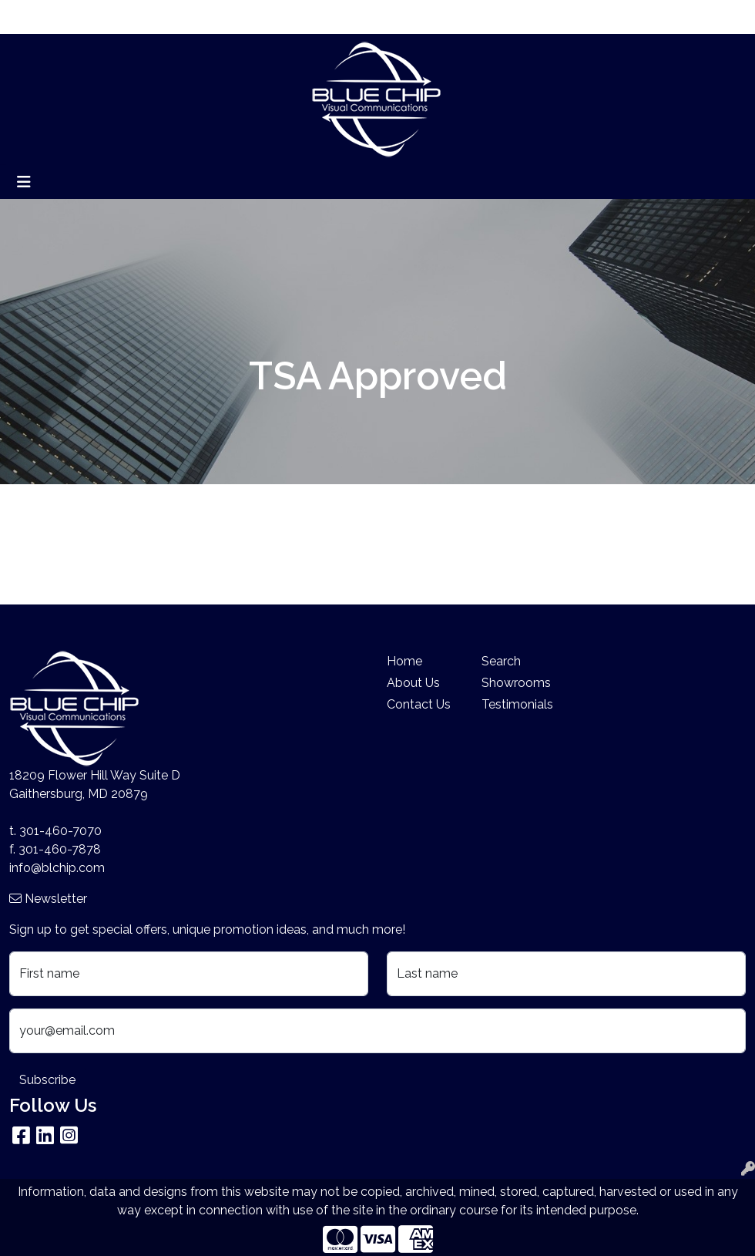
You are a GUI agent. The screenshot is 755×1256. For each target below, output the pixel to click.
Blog (138, 16)
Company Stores (310, 16)
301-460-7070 (60, 830)
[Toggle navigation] (24, 182)
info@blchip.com (57, 867)
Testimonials (517, 704)
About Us (87, 16)
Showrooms (516, 682)
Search (658, 16)
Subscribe (47, 1079)
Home (32, 16)
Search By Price (207, 16)
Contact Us (419, 704)
